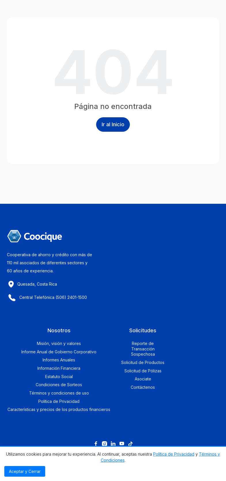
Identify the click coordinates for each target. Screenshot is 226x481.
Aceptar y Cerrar (25, 471)
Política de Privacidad (173, 454)
